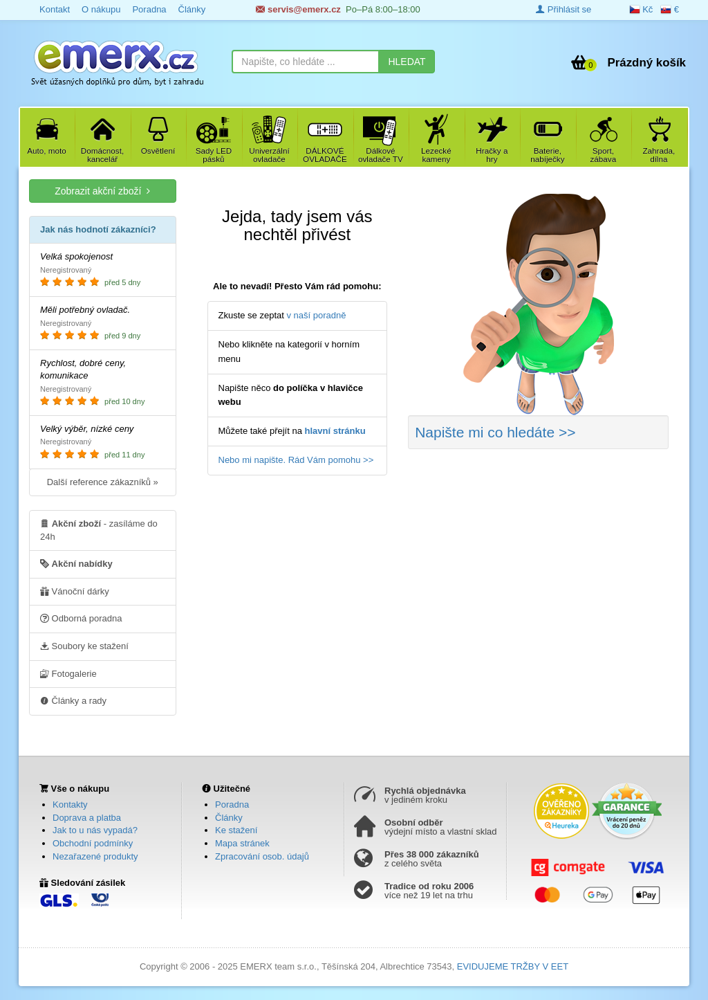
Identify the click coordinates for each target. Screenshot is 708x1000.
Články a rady (73, 700)
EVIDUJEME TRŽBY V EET (512, 966)
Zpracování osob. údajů (262, 856)
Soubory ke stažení (84, 645)
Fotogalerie (68, 673)
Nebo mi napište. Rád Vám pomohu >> (296, 460)
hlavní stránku (335, 431)
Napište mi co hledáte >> (495, 432)
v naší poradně (316, 315)
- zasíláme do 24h (99, 529)
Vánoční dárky (74, 591)
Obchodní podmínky (93, 843)
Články (229, 817)
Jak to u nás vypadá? (95, 830)
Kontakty (70, 804)
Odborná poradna (81, 618)
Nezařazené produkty (95, 856)
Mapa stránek (242, 843)
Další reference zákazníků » (102, 482)
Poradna (232, 804)
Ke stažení (236, 830)
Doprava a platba (87, 817)
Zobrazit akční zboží (102, 190)
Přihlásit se (563, 9)
